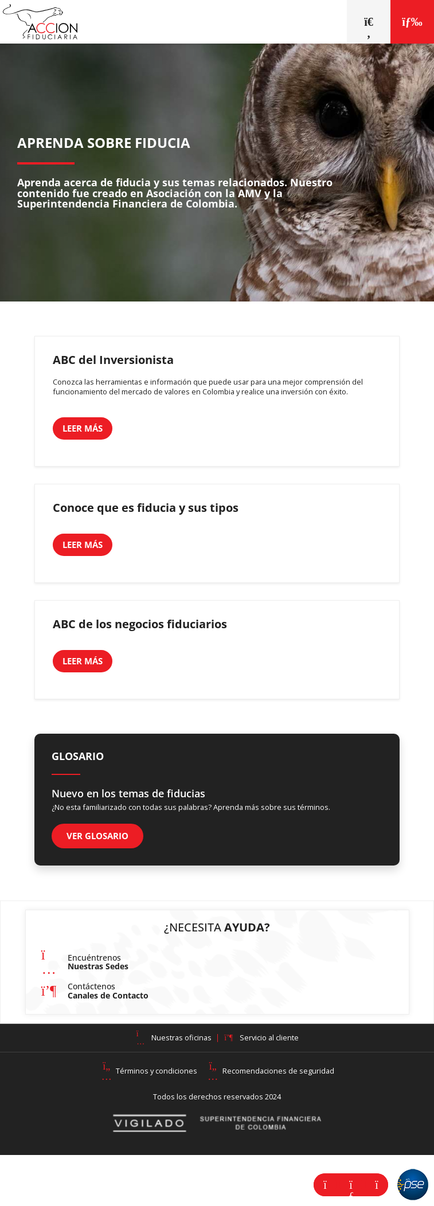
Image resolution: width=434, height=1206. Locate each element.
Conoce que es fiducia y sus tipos (145, 507)
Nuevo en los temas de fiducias (128, 793)
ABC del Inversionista (113, 359)
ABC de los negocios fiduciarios (140, 624)
